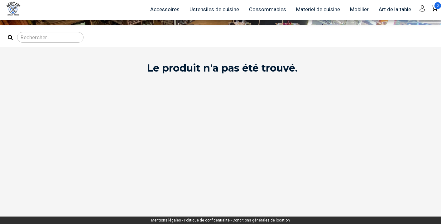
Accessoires (165, 9)
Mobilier (359, 9)
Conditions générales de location (261, 220)
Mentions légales (166, 220)
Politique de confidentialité (207, 220)
